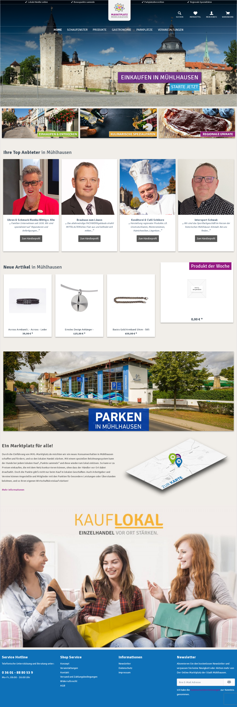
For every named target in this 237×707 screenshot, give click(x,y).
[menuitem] (179, 14)
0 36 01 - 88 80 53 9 (17, 672)
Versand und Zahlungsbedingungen (78, 676)
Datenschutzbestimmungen (205, 689)
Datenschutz (125, 668)
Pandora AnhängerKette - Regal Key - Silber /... (27, 330)
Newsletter (124, 663)
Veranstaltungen (69, 668)
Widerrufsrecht (68, 681)
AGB (62, 685)
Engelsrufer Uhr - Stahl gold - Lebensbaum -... (131, 330)
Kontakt (64, 672)
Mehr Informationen (13, 489)
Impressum (124, 672)
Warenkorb (227, 14)
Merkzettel (195, 14)
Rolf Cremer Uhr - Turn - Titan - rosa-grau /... (79, 330)
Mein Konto (211, 14)
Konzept (64, 663)
